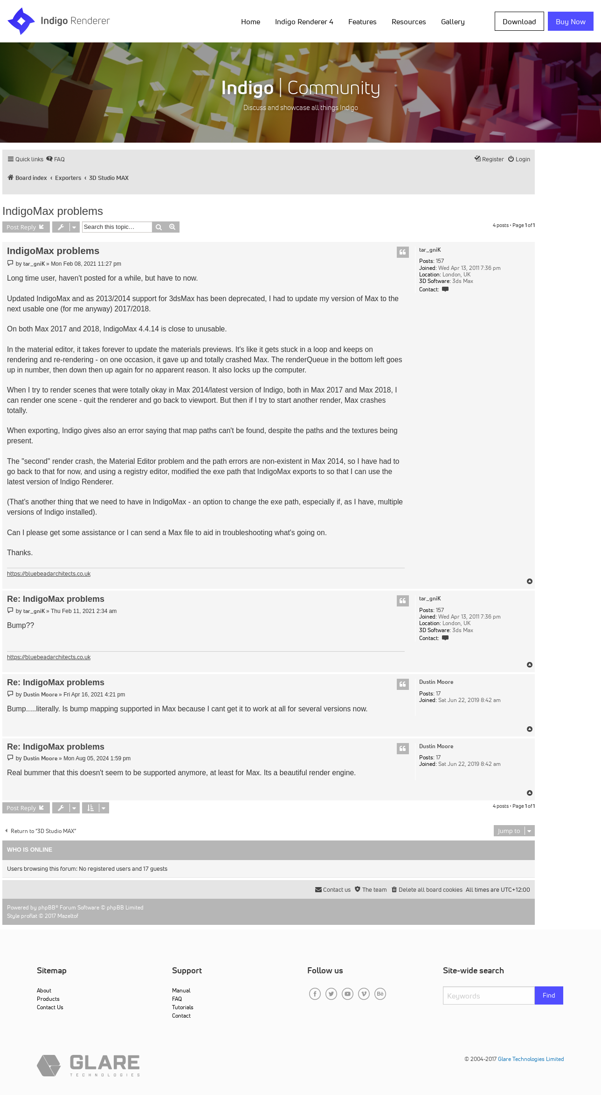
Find (549, 995)
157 (440, 261)
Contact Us (50, 1007)
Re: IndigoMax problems (55, 599)
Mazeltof (67, 916)
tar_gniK (430, 250)
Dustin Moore (436, 682)
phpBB (46, 907)
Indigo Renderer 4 (304, 21)
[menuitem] (55, 159)
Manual (181, 990)
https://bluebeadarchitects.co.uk (48, 574)
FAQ (177, 999)
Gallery (453, 21)
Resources (409, 21)
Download (519, 21)
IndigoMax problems (52, 211)
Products (48, 999)
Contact (181, 1015)
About (44, 990)
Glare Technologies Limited (531, 1059)
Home (250, 21)
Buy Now (571, 21)
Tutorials (182, 1007)
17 (438, 693)
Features (362, 21)
